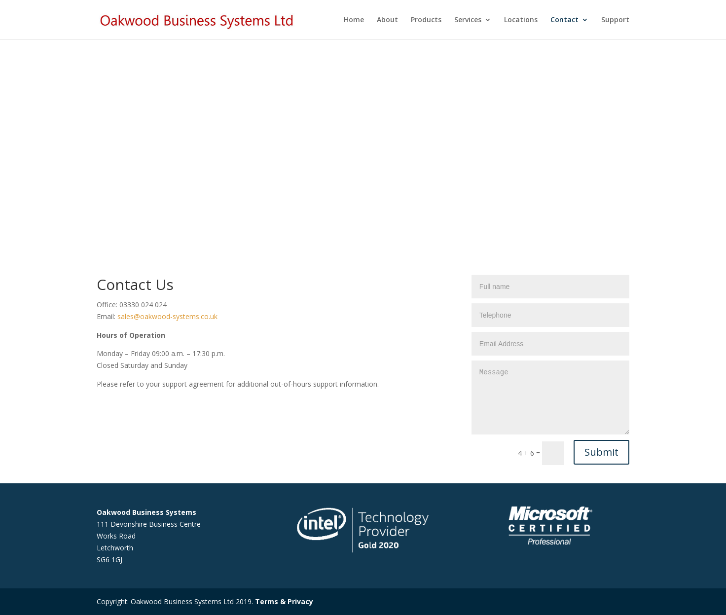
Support (615, 20)
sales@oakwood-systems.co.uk (167, 316)
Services (467, 20)
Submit (601, 452)
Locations (521, 20)
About (387, 20)
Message (550, 397)
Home (354, 20)
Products (426, 20)
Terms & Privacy (284, 601)
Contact (564, 20)
